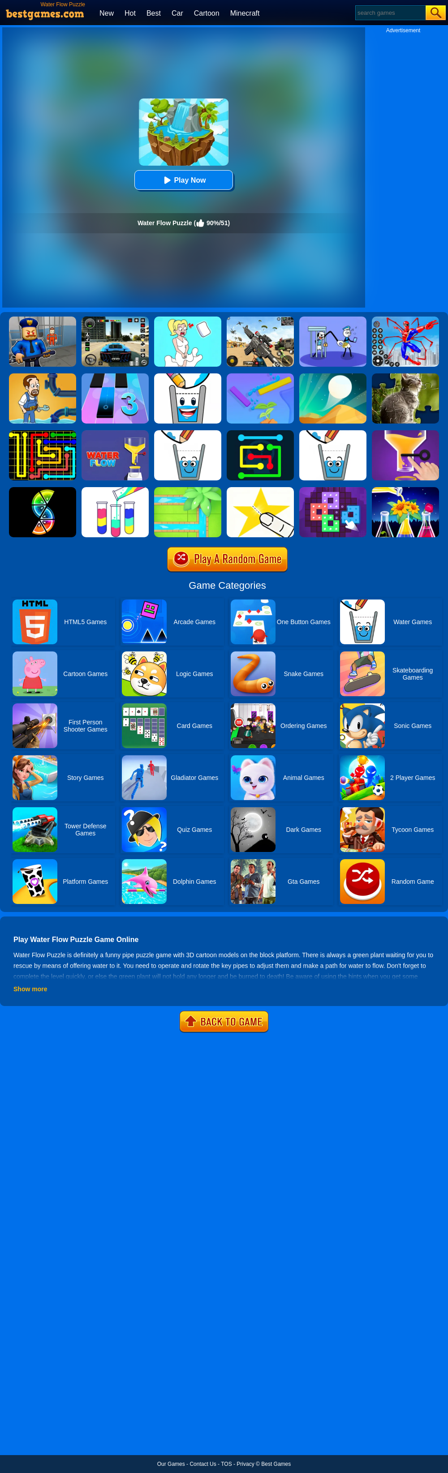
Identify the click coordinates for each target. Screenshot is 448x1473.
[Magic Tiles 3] (115, 376)
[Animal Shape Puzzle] (405, 376)
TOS (226, 1464)
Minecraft (245, 13)
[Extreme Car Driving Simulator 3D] (115, 320)
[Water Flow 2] (115, 433)
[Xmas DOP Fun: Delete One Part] (187, 320)
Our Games (171, 1464)
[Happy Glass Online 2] (187, 433)
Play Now (183, 180)
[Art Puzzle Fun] (332, 490)
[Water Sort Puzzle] (115, 490)
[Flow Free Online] (260, 433)
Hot (130, 13)
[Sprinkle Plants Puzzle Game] (260, 376)
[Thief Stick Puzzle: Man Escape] (332, 320)
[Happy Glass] (332, 433)
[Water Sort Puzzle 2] (405, 490)
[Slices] (42, 490)
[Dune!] (332, 376)
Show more (30, 989)
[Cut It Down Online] (260, 490)
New (106, 13)
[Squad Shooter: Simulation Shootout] (260, 320)
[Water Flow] (405, 433)
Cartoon (207, 13)
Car (177, 13)
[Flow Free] (42, 433)
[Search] (390, 12)
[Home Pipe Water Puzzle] (42, 376)
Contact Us (203, 1464)
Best (153, 13)
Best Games (276, 1464)
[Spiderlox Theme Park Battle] (405, 320)
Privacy (245, 1464)
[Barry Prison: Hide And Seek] (42, 320)
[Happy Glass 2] (187, 376)
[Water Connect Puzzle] (187, 490)
